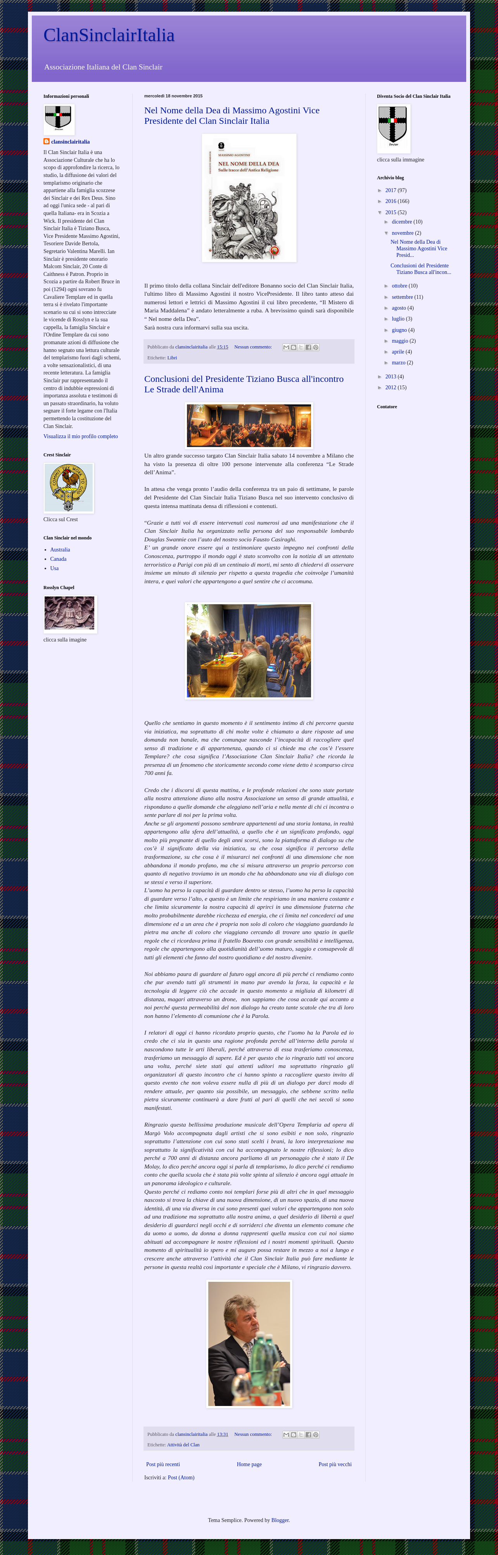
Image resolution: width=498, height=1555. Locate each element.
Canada (58, 559)
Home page (249, 1464)
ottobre (400, 286)
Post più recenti (163, 1464)
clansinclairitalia (70, 142)
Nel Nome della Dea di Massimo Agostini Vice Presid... (419, 248)
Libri (172, 358)
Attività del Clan (183, 1445)
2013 (392, 377)
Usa (54, 568)
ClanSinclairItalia (109, 34)
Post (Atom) (181, 1477)
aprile (398, 352)
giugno (400, 330)
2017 (392, 190)
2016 (392, 201)
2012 (392, 387)
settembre (403, 297)
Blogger (280, 1520)
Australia (60, 550)
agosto (399, 308)
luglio (399, 319)
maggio (401, 341)
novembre (403, 233)
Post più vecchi (335, 1464)
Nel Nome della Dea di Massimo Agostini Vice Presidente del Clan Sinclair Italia (232, 115)
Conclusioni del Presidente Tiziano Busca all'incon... (421, 269)
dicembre (402, 222)
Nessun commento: (253, 347)
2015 (392, 212)
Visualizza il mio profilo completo (80, 436)
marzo (399, 363)
